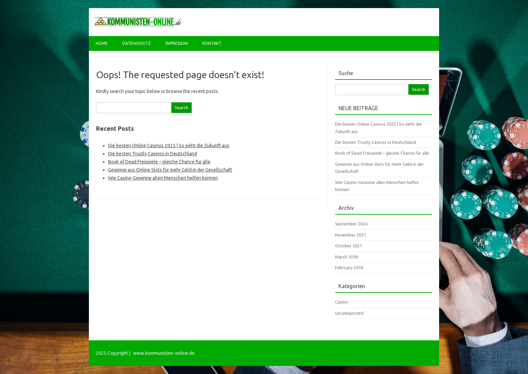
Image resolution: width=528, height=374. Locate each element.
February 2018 (349, 267)
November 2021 (350, 234)
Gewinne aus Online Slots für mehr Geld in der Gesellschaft (170, 170)
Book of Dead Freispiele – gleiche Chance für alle (159, 161)
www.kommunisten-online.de (164, 353)
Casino (341, 302)
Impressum (176, 43)
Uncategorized (349, 313)
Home (102, 43)
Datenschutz (136, 43)
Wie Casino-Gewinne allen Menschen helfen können (163, 178)
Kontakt (211, 43)
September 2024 (351, 223)
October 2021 (348, 245)
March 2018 (346, 256)
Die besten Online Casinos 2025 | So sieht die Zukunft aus (168, 145)
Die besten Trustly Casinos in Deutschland (152, 153)
